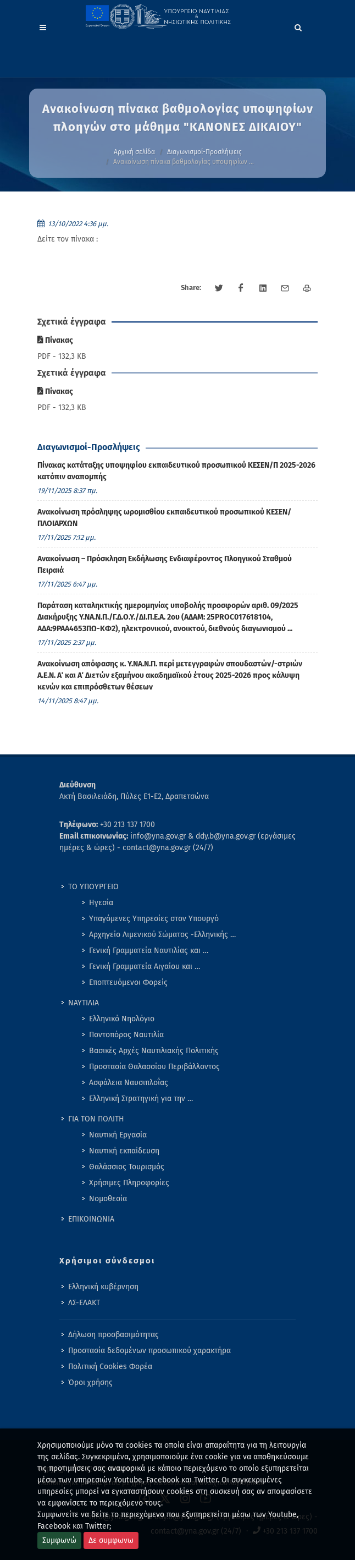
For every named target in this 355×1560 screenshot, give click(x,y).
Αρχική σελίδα (134, 152)
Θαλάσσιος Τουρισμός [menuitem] (126, 1167)
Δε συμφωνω (111, 1540)
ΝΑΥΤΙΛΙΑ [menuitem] (83, 1003)
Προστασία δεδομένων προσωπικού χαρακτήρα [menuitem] (149, 1350)
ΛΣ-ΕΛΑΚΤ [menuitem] (84, 1302)
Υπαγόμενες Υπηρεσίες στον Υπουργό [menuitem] (154, 918)
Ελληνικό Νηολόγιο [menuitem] (121, 1018)
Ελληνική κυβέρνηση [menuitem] (103, 1286)
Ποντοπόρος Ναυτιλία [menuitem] (126, 1034)
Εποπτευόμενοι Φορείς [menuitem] (128, 982)
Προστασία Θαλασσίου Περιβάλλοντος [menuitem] (154, 1066)
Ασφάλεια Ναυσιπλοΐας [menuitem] (128, 1082)
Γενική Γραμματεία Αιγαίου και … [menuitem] (144, 966)
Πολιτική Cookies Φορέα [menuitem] (110, 1366)
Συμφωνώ (59, 1540)
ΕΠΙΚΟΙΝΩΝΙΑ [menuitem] (91, 1219)
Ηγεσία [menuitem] (101, 902)
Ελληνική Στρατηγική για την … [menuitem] (141, 1098)
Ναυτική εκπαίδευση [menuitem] (124, 1151)
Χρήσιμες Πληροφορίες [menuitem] (129, 1182)
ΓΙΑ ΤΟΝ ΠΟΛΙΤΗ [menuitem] (96, 1119)
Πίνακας (55, 340)
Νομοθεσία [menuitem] (108, 1198)
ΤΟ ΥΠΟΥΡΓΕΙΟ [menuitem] (93, 886)
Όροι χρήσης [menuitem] (90, 1382)
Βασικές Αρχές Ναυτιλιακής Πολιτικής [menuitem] (154, 1050)
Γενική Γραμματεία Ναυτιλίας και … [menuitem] (148, 950)
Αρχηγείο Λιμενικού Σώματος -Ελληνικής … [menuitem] (162, 934)
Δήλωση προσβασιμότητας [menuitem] (113, 1334)
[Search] (298, 26)
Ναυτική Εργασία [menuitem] (118, 1135)
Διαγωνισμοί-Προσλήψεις (204, 152)
